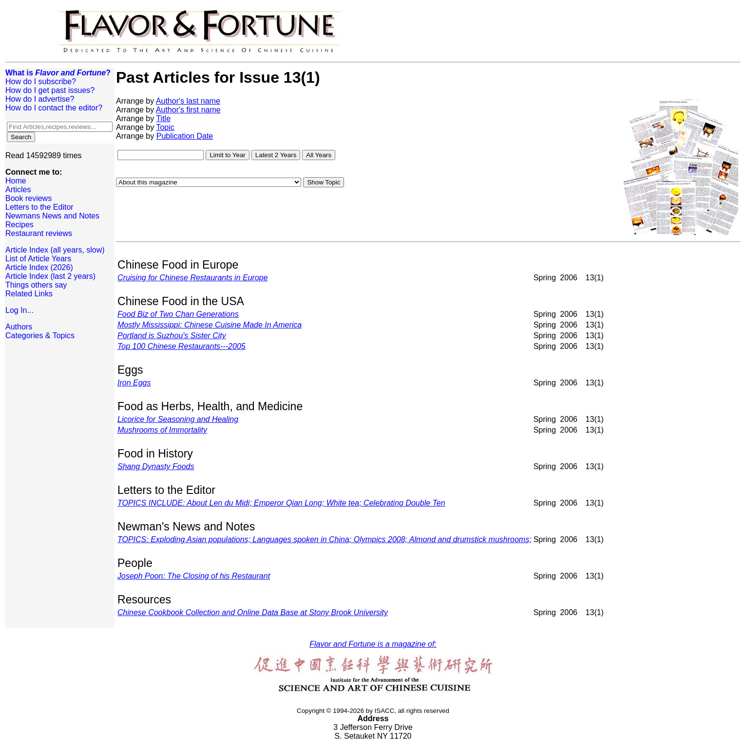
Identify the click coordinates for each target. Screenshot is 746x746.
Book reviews (28, 198)
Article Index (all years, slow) (55, 250)
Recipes (19, 224)
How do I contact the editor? (53, 108)
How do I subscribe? (40, 81)
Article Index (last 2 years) (50, 276)
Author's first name (188, 110)
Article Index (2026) (39, 267)
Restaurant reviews (38, 233)
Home (15, 181)
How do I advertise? (39, 99)
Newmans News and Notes (52, 216)
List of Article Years (38, 259)
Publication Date (184, 136)
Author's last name (188, 101)
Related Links (29, 294)
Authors (18, 327)
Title (163, 118)
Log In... (19, 310)
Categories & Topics (40, 335)
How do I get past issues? (50, 90)
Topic (165, 127)
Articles (18, 189)
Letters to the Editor (39, 207)
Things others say (36, 285)
